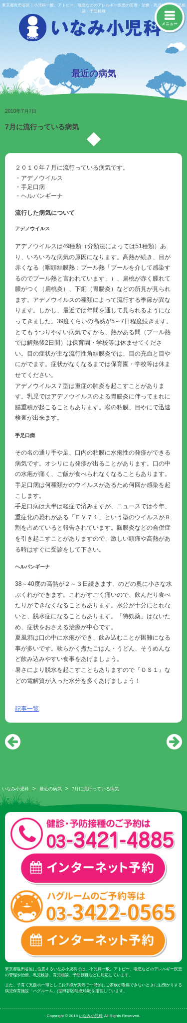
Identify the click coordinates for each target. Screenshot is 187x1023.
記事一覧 (27, 708)
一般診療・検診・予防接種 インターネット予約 (93, 868)
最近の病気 (50, 788)
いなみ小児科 (15, 788)
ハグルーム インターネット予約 (93, 941)
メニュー (170, 23)
